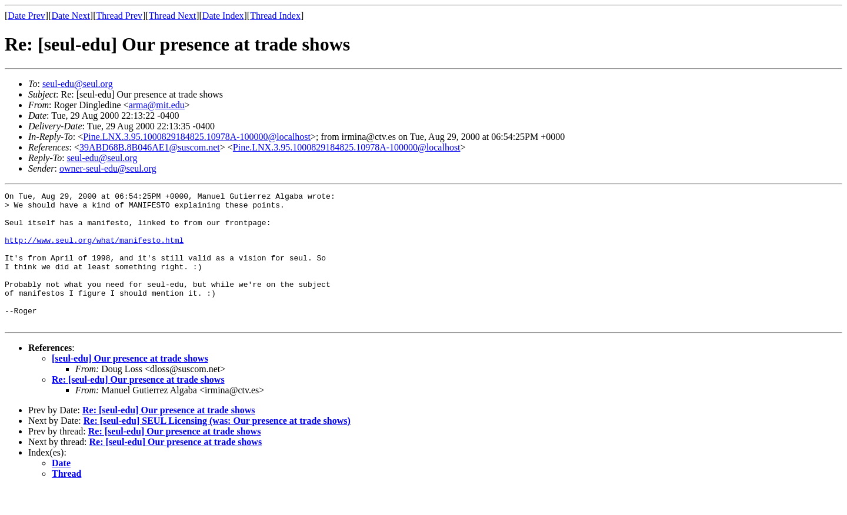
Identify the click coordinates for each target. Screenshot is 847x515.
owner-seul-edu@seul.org (107, 168)
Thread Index (275, 16)
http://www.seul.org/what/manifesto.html (94, 250)
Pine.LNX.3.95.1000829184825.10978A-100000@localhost (197, 137)
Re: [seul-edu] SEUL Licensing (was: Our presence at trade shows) (217, 447)
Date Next (71, 16)
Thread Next (172, 16)
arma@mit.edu (157, 105)
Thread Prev (119, 16)
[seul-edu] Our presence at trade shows (130, 385)
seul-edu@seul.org (77, 84)
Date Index (223, 16)
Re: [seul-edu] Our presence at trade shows (138, 406)
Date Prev (26, 16)
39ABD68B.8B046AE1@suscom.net (149, 147)
